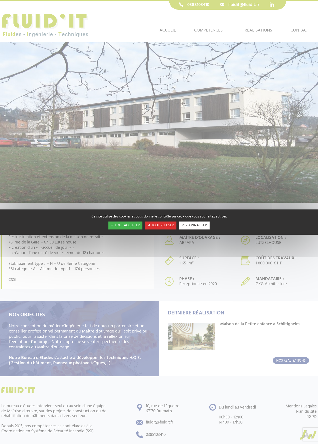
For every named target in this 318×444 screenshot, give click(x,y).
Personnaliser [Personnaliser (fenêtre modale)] (194, 225)
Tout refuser (161, 225)
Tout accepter (125, 225)
